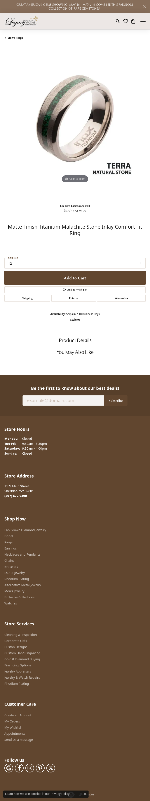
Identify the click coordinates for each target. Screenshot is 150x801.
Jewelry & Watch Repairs (22, 677)
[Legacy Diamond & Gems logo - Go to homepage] (21, 21)
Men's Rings (15, 38)
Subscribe (116, 400)
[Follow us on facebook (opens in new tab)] (19, 768)
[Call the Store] (15, 496)
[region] (75, 123)
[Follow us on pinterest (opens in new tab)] (40, 768)
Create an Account (17, 715)
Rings (8, 542)
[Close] (144, 6)
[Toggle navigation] (143, 21)
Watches (10, 603)
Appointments (14, 733)
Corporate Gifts (15, 641)
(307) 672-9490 (75, 210)
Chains (9, 560)
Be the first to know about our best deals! (75, 388)
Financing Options (17, 665)
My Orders (12, 721)
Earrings (10, 548)
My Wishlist (12, 727)
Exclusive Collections (19, 597)
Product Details (75, 340)
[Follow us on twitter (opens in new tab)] (50, 768)
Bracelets (11, 567)
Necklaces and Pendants (22, 554)
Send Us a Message (18, 740)
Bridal (8, 536)
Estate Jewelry (14, 573)
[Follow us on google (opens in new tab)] (8, 768)
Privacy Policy (60, 794)
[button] (118, 21)
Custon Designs (15, 647)
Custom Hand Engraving (22, 653)
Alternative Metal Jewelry (22, 585)
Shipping (27, 298)
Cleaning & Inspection (20, 635)
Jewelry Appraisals (17, 671)
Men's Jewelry (14, 591)
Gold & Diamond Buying (22, 659)
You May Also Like (75, 352)
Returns (73, 298)
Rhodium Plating (16, 579)
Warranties (121, 298)
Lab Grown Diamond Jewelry (25, 530)
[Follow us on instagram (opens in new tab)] (29, 768)
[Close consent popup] (85, 794)
